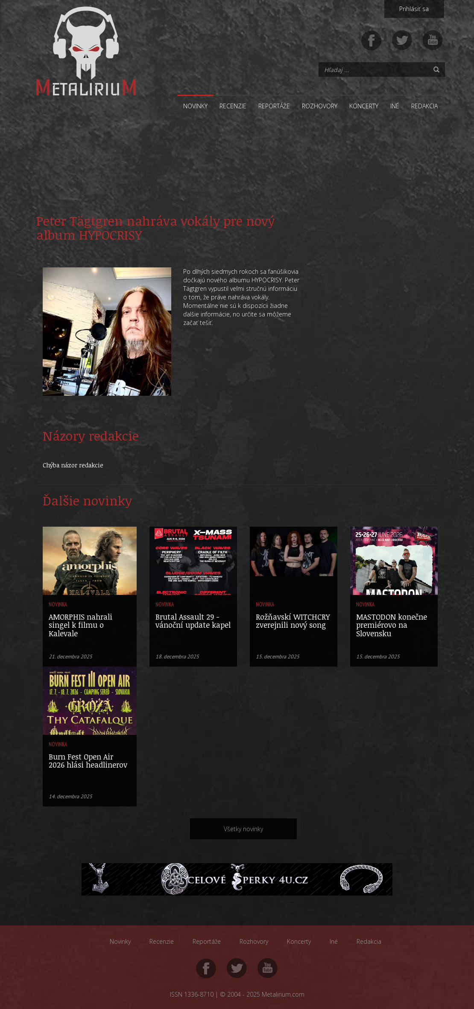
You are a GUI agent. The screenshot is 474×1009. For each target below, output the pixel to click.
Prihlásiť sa (414, 9)
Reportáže (274, 106)
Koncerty (363, 106)
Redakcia (424, 106)
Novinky (195, 106)
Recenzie (232, 106)
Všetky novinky (243, 829)
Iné (394, 106)
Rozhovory (319, 106)
